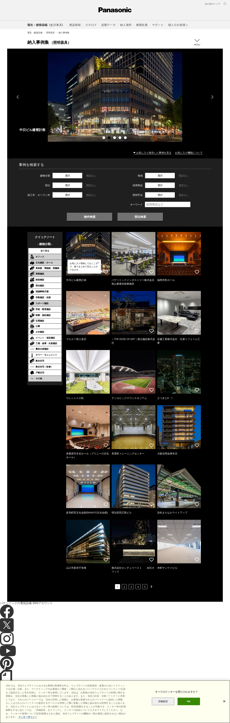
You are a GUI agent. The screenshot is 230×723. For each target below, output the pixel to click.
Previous (17, 97)
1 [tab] (104, 138)
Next (212, 97)
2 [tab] (109, 138)
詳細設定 (163, 701)
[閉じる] (224, 701)
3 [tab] (115, 138)
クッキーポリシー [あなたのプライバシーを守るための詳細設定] (27, 717)
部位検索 (140, 217)
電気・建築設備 (34, 32)
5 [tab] (126, 138)
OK (188, 701)
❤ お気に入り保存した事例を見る (152, 152)
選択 (67, 175)
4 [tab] (120, 138)
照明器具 (50, 32)
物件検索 (89, 217)
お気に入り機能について (189, 152)
